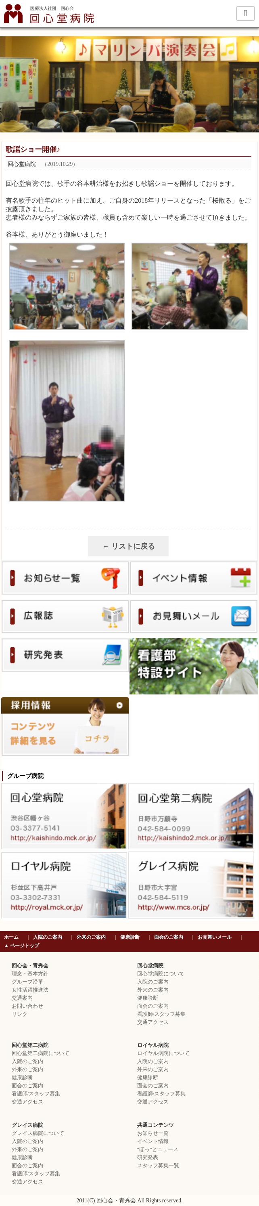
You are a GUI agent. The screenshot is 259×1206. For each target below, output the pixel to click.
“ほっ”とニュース (157, 1149)
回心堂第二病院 (30, 1045)
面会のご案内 (168, 937)
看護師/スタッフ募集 (161, 1014)
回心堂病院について (160, 974)
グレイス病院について (38, 1133)
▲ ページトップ (21, 945)
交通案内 (22, 998)
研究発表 (147, 1157)
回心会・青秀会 (30, 966)
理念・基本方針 (30, 974)
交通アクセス (153, 1022)
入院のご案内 (47, 937)
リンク (19, 1014)
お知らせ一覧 (153, 1133)
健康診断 (130, 937)
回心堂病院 (150, 966)
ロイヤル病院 (153, 1045)
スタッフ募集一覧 (158, 1165)
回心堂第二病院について (40, 1053)
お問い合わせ (27, 1006)
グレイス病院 (27, 1125)
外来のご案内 (91, 937)
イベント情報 (153, 1141)
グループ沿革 (27, 982)
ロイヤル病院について (163, 1053)
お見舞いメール (215, 937)
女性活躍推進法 (30, 990)
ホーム (11, 937)
